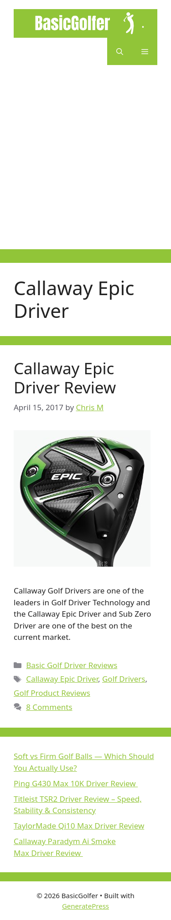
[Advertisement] (85, 164)
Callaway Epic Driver (62, 679)
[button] (119, 51)
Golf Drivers (123, 679)
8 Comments (49, 707)
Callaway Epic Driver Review (65, 377)
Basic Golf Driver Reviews (71, 665)
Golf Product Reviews (52, 693)
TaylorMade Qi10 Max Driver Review (79, 825)
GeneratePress (85, 905)
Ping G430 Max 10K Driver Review (76, 783)
